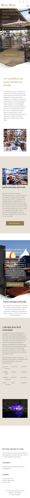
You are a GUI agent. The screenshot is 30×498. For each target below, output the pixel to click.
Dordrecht (23, 366)
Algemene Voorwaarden (15, 492)
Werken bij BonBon (7, 466)
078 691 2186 (6, 482)
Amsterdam (14, 366)
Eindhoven (7, 368)
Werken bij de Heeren (19, 466)
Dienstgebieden (6, 468)
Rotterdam (5, 366)
